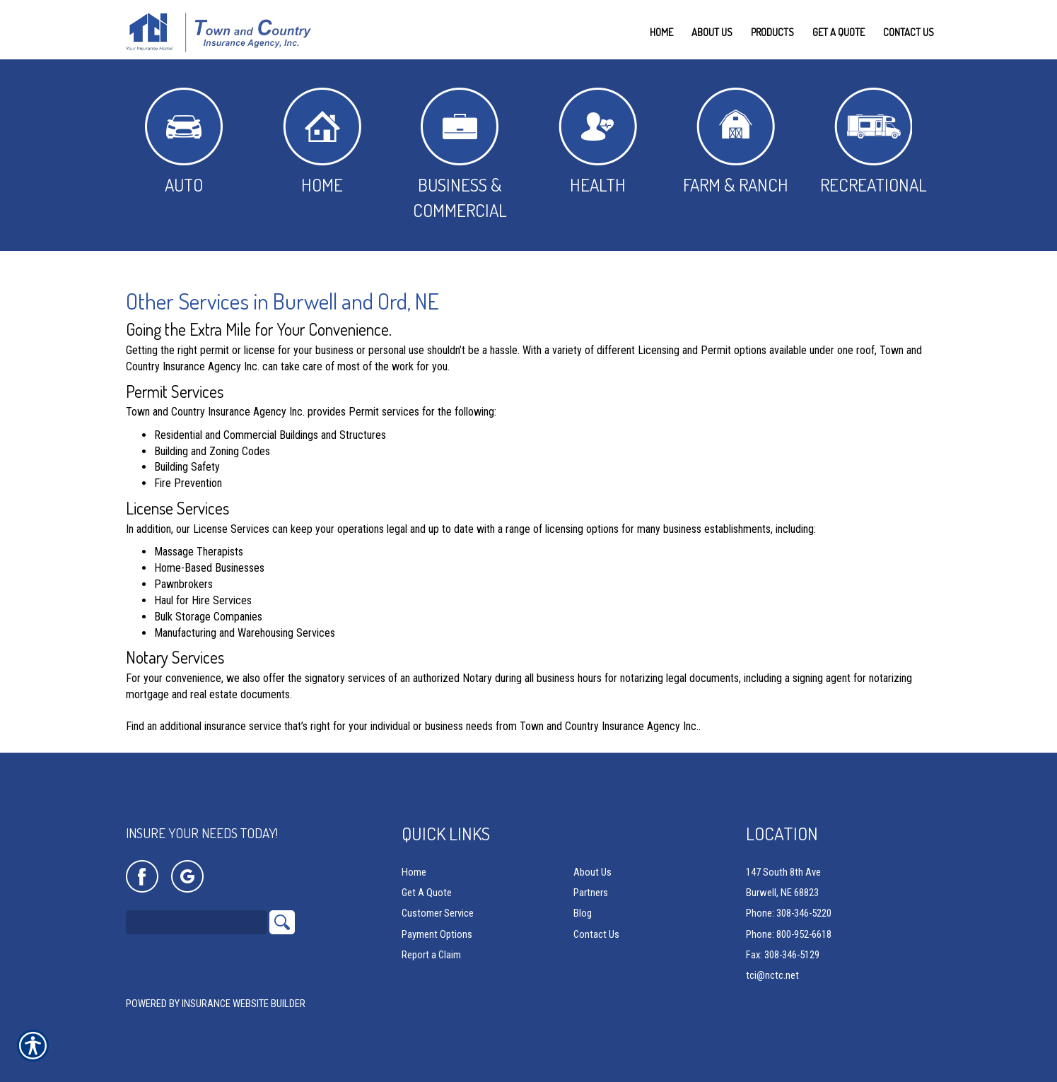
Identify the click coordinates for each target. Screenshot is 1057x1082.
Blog (582, 913)
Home (322, 142)
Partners (590, 892)
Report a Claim (431, 954)
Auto (184, 142)
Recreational (873, 142)
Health (598, 142)
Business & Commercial (460, 154)
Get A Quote (427, 892)
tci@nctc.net (772, 975)
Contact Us (596, 934)
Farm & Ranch (735, 142)
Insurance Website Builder (243, 1003)
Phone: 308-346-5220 (788, 913)
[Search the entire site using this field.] (196, 922)
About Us (592, 872)
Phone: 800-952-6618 (788, 934)
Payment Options (437, 934)
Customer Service (438, 913)
